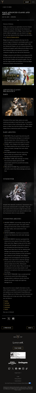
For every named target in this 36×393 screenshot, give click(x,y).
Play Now (18, 348)
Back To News (7, 7)
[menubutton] (33, 2)
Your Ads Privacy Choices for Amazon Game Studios (18, 383)
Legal (18, 376)
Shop (27, 2)
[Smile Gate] (22, 363)
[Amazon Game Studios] (12, 363)
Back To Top (18, 337)
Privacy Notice (18, 378)
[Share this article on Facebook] (13, 318)
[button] (18, 76)
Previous (7, 327)
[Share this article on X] (8, 318)
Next (30, 327)
